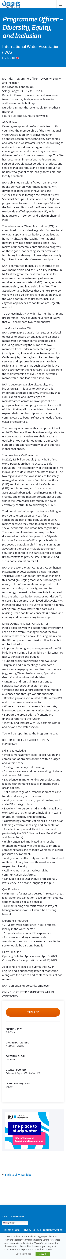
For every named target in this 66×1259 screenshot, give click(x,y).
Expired (32, 1012)
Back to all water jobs (16, 1174)
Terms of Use (12, 1230)
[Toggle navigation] (60, 4)
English (9, 1223)
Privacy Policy (30, 1230)
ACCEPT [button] (42, 1254)
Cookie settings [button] (23, 1253)
